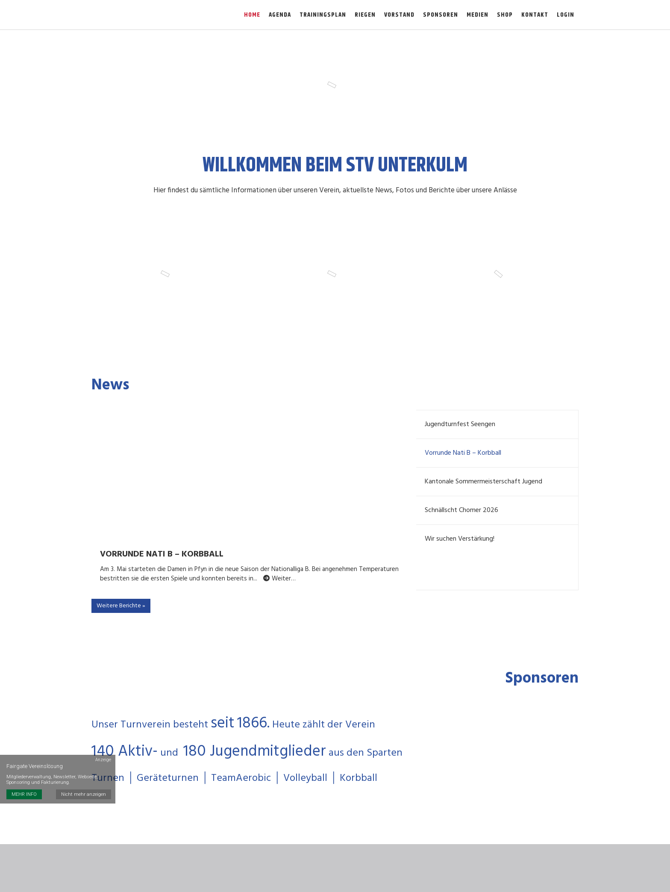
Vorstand (399, 15)
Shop (505, 15)
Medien (477, 15)
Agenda (280, 15)
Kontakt (534, 15)
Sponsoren (440, 15)
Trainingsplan (323, 15)
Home (252, 15)
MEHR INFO (24, 793)
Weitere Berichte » (121, 607)
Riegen (365, 15)
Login (565, 15)
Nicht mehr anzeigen (83, 793)
